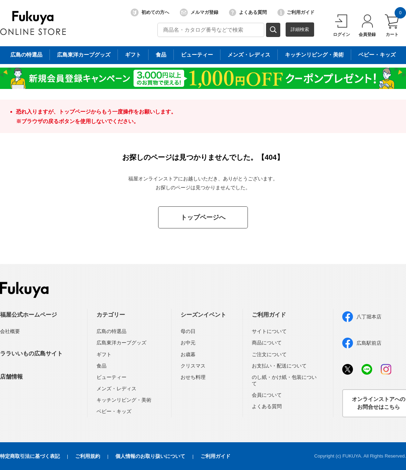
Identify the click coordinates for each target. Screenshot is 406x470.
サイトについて (269, 331)
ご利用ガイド (295, 12)
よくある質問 (248, 12)
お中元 (188, 342)
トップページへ (203, 217)
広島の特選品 (111, 331)
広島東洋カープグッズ (121, 342)
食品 (101, 366)
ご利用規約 (87, 456)
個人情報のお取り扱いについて (150, 456)
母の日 (188, 331)
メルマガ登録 (199, 12)
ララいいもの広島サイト (31, 353)
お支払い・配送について (279, 366)
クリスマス (193, 366)
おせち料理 (193, 377)
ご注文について (269, 354)
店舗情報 (11, 377)
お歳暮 (188, 354)
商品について (267, 342)
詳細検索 (300, 29)
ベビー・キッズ (114, 411)
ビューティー (111, 377)
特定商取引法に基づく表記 (30, 456)
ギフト (104, 354)
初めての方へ (150, 12)
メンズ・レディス (116, 388)
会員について (267, 395)
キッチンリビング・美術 (124, 400)
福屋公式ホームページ (28, 315)
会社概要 (10, 331)
